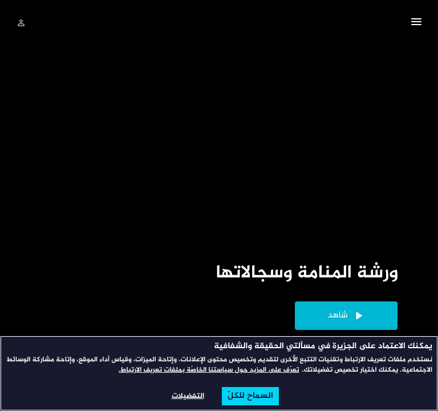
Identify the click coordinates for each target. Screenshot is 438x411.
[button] (416, 23)
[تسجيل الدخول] (21, 23)
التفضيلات (188, 396)
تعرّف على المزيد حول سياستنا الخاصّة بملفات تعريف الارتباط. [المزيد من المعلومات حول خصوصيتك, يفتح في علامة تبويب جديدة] (209, 370)
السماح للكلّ (250, 396)
